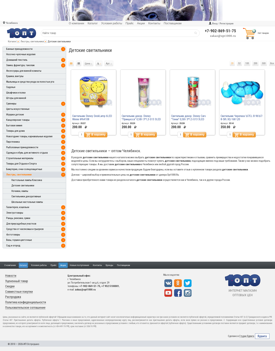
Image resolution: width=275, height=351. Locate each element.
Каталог (12, 41)
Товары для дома (15, 130)
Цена (88, 63)
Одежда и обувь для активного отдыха (27, 152)
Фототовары (13, 234)
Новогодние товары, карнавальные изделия (29, 136)
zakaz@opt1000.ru (223, 35)
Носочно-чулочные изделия (20, 54)
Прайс (53, 265)
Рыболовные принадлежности (22, 147)
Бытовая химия (14, 125)
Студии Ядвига (246, 336)
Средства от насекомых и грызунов (25, 229)
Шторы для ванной (16, 98)
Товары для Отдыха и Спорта (21, 163)
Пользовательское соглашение (25, 307)
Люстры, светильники (32, 41)
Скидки (10, 286)
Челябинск (10, 23)
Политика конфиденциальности (25, 302)
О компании (10, 265)
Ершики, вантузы (14, 76)
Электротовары (14, 212)
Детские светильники (22, 185)
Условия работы (39, 265)
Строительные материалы (19, 158)
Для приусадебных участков (21, 223)
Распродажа (13, 297)
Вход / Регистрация (221, 23)
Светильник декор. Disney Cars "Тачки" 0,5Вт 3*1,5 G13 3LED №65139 (188, 119)
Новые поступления (79, 265)
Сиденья (10, 87)
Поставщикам (123, 265)
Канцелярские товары (18, 120)
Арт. (109, 63)
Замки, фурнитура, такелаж (20, 65)
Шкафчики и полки (16, 92)
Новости (10, 275)
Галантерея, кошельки (17, 207)
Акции (63, 265)
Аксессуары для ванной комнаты (23, 70)
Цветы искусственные (18, 109)
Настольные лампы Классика (26, 180)
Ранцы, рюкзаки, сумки (18, 218)
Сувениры (11, 103)
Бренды (109, 265)
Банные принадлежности (19, 49)
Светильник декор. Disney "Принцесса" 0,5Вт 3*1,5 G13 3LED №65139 (141, 119)
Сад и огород (13, 245)
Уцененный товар (16, 281)
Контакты (97, 265)
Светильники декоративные (26, 196)
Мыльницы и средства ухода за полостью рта (30, 81)
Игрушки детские (15, 114)
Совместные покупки (19, 291)
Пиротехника (13, 141)
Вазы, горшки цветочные (19, 240)
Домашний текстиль (16, 59)
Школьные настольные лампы (27, 202)
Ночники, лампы (19, 191)
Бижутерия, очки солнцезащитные (24, 169)
